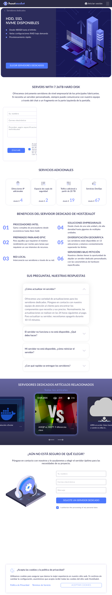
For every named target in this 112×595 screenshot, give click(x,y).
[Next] (60, 440)
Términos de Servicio (41, 585)
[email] (81, 482)
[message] (81, 490)
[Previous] (51, 440)
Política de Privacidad (19, 585)
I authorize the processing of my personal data (77, 507)
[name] (81, 474)
